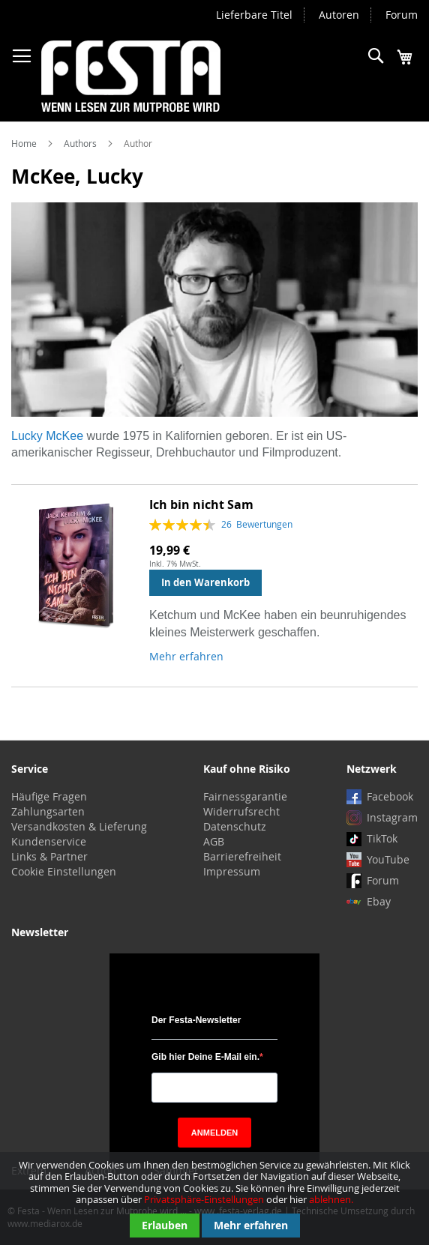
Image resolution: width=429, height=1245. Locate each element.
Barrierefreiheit (242, 856)
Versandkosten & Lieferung (79, 826)
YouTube (388, 859)
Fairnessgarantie (245, 796)
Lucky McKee (47, 435)
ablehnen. (331, 1199)
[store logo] (130, 76)
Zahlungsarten (48, 811)
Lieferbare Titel (254, 14)
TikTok (382, 838)
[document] (214, 1199)
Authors (81, 143)
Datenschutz (234, 826)
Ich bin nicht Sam (201, 504)
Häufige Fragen (49, 796)
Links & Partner (49, 856)
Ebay (379, 901)
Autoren (339, 14)
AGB (213, 841)
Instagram (392, 817)
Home (25, 143)
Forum (402, 14)
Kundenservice (48, 841)
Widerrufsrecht (241, 811)
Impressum (231, 871)
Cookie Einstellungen (63, 871)
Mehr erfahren (251, 1225)
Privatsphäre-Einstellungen (204, 1199)
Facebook (390, 796)
